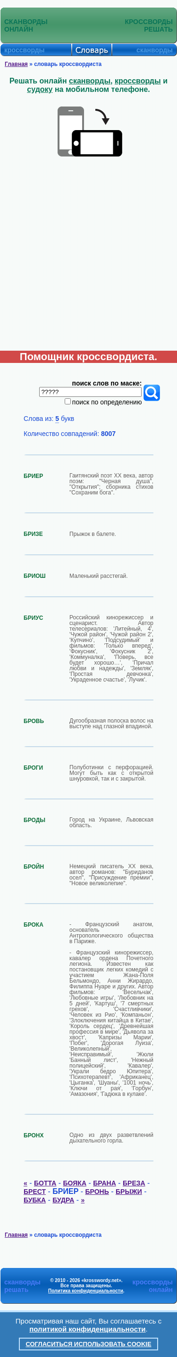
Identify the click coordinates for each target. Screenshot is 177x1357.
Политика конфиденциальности (85, 1290)
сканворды (89, 81)
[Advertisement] (88, 257)
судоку (39, 89)
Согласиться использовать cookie (88, 1344)
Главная (16, 64)
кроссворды (138, 81)
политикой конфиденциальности (87, 1329)
